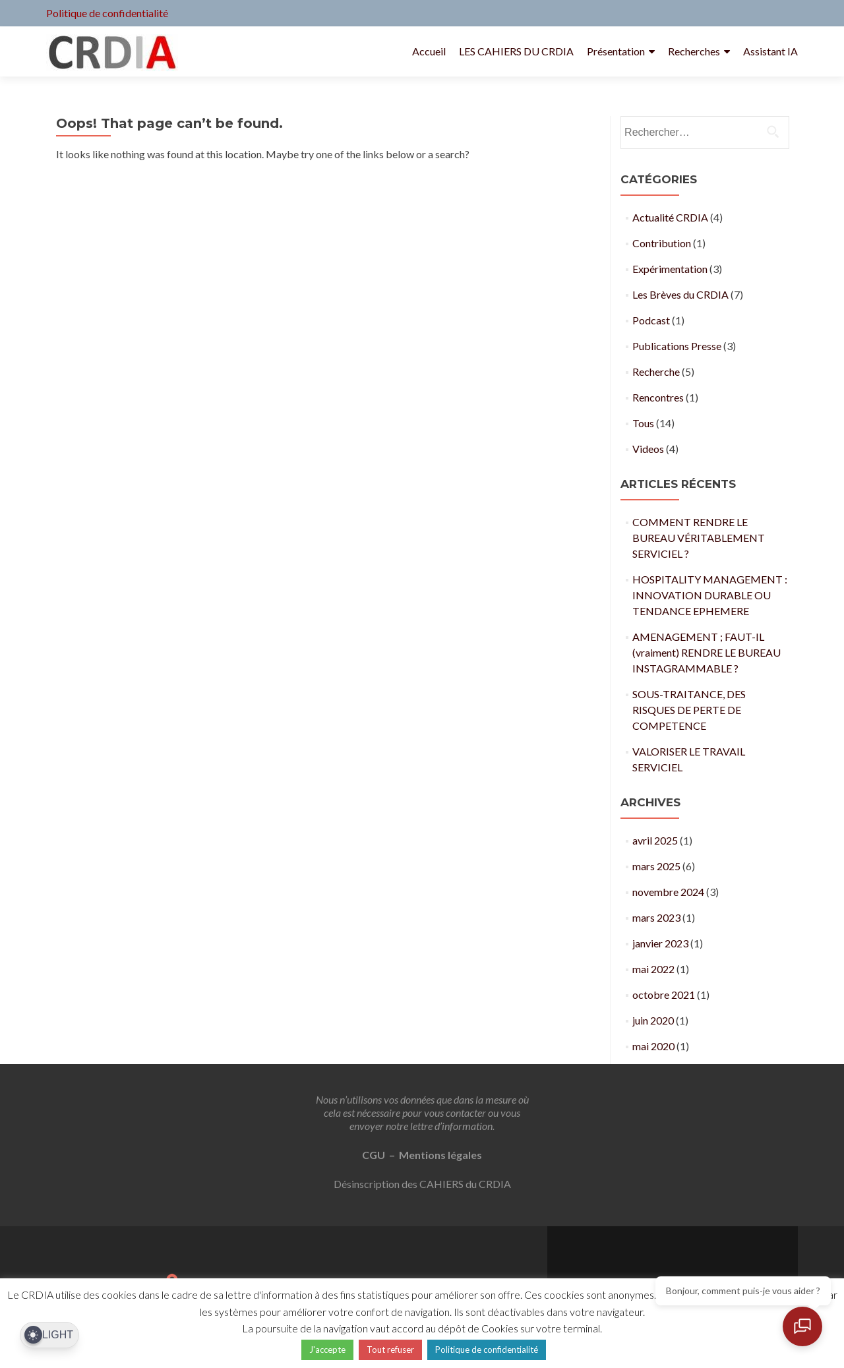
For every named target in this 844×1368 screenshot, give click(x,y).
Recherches (694, 51)
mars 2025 (656, 866)
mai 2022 (653, 969)
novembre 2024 (668, 891)
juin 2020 (653, 1020)
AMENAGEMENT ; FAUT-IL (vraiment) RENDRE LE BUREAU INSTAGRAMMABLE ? (706, 652)
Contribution (661, 243)
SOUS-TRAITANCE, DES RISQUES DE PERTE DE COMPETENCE (689, 710)
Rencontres (658, 397)
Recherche (656, 371)
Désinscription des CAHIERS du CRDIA (422, 1183)
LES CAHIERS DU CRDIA (516, 51)
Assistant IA (770, 51)
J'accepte (327, 1349)
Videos (648, 448)
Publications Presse (676, 346)
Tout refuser (390, 1349)
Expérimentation (670, 268)
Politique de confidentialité (107, 13)
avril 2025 (655, 840)
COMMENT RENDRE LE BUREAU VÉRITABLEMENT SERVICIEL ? (698, 538)
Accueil (429, 51)
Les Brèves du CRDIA (680, 294)
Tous (643, 423)
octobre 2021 (663, 994)
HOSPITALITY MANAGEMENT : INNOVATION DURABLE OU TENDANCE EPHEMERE (709, 595)
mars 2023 (656, 917)
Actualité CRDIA (670, 217)
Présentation (616, 51)
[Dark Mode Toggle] (49, 1335)
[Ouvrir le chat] (804, 1328)
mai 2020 (653, 1046)
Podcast (651, 320)
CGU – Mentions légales (422, 1154)
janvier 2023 (660, 943)
